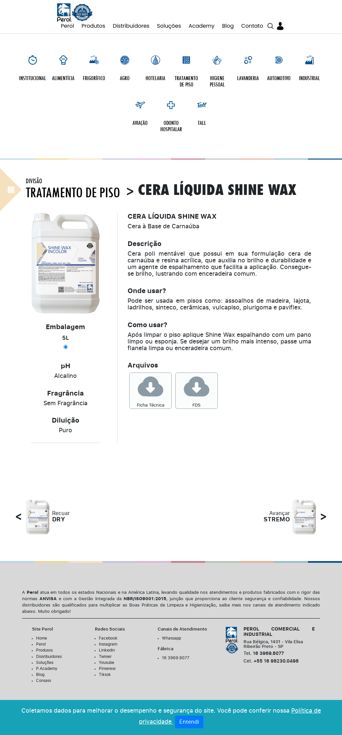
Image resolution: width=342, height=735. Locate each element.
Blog (228, 26)
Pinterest (107, 664)
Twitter (105, 652)
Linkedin (107, 645)
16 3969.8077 (175, 653)
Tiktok (105, 670)
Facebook (108, 633)
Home (41, 633)
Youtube (106, 658)
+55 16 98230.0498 (271, 656)
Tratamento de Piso (73, 188)
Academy (202, 26)
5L (65, 333)
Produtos (93, 26)
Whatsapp (171, 633)
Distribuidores (131, 26)
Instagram (108, 639)
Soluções (169, 26)
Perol (67, 26)
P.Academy (46, 664)
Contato (252, 26)
